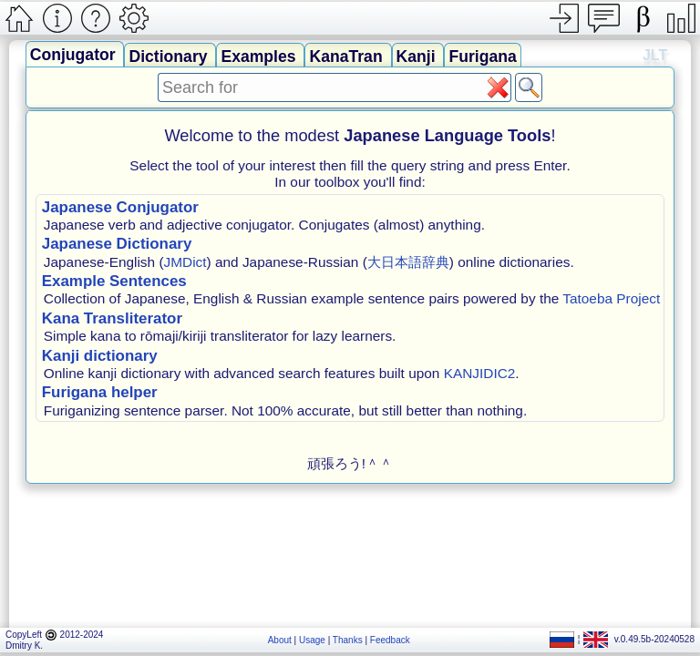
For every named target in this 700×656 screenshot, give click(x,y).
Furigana (482, 56)
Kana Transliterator (112, 318)
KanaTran (347, 56)
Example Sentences (114, 281)
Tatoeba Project (611, 298)
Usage (312, 640)
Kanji (418, 56)
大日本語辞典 (408, 262)
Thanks (348, 640)
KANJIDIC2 (480, 373)
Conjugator (75, 55)
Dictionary (170, 56)
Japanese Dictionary (117, 243)
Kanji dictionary (100, 355)
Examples (260, 56)
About (280, 640)
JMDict (185, 262)
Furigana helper (100, 392)
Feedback (390, 640)
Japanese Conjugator (120, 207)
